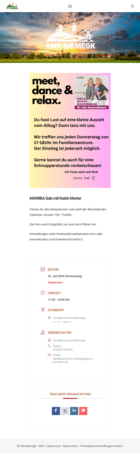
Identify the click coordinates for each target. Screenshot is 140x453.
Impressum (54, 446)
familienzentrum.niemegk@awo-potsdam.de (73, 360)
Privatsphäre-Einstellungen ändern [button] (101, 446)
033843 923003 (63, 349)
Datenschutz (70, 446)
